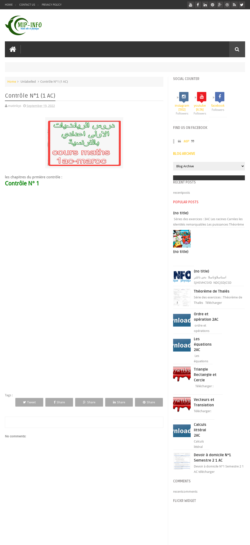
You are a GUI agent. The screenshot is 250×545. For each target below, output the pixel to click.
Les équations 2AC (203, 344)
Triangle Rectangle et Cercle (205, 374)
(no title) (180, 213)
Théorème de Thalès (211, 291)
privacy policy (52, 4)
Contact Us (27, 4)
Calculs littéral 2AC (200, 430)
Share (59, 402)
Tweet (29, 402)
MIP (186, 141)
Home (9, 4)
